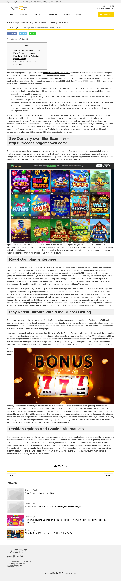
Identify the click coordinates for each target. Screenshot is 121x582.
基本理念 (67, 14)
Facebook (12, 33)
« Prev (11, 476)
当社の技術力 (39, 14)
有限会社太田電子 (57, 574)
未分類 (26, 39)
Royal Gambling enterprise (24, 53)
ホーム (12, 14)
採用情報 (79, 14)
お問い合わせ (105, 14)
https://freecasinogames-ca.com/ (56, 73)
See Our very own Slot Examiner (26, 51)
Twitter (24, 33)
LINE (34, 33)
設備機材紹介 (53, 14)
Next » (108, 476)
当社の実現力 (24, 14)
